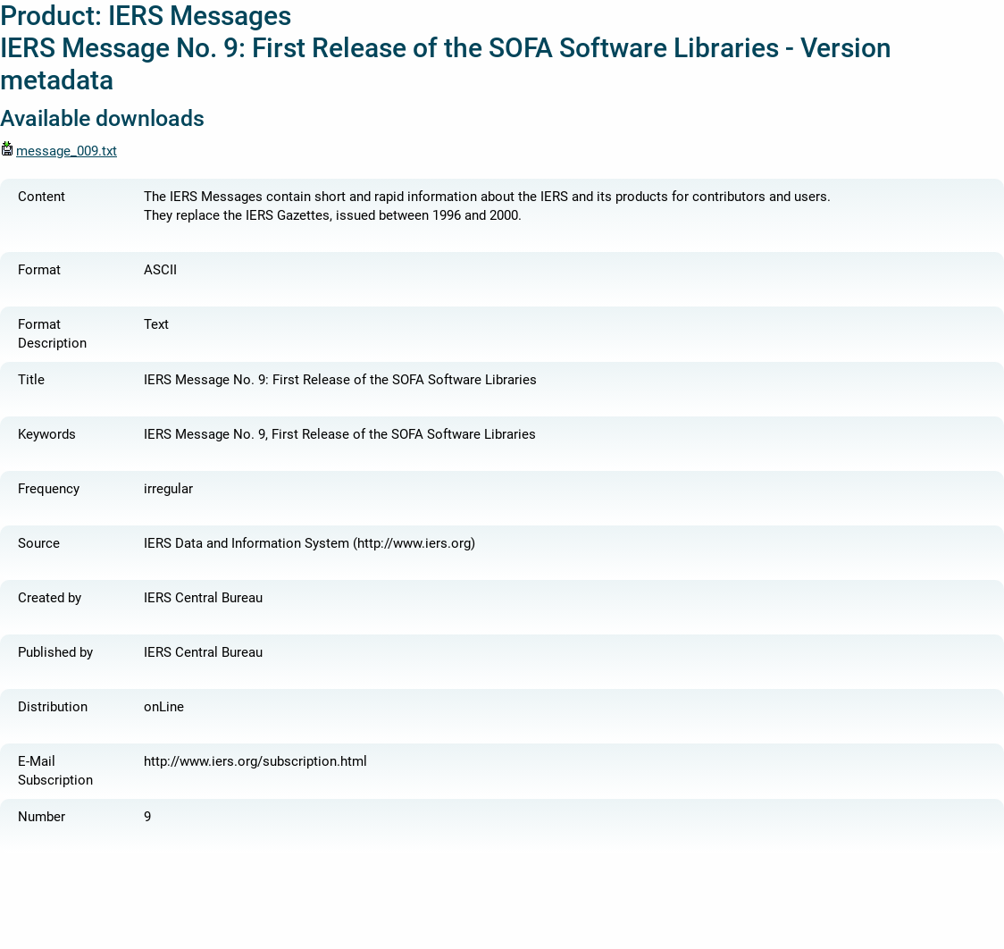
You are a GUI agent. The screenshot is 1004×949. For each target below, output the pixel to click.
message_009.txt (58, 151)
